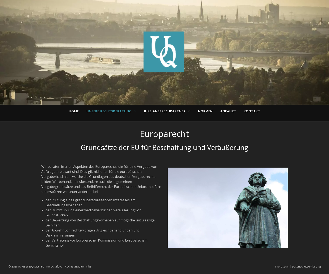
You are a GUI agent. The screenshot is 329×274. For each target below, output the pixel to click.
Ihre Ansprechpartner (164, 111)
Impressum (282, 266)
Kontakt (252, 111)
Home (74, 111)
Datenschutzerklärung (306, 266)
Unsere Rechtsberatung (109, 111)
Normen (205, 111)
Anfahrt (228, 111)
